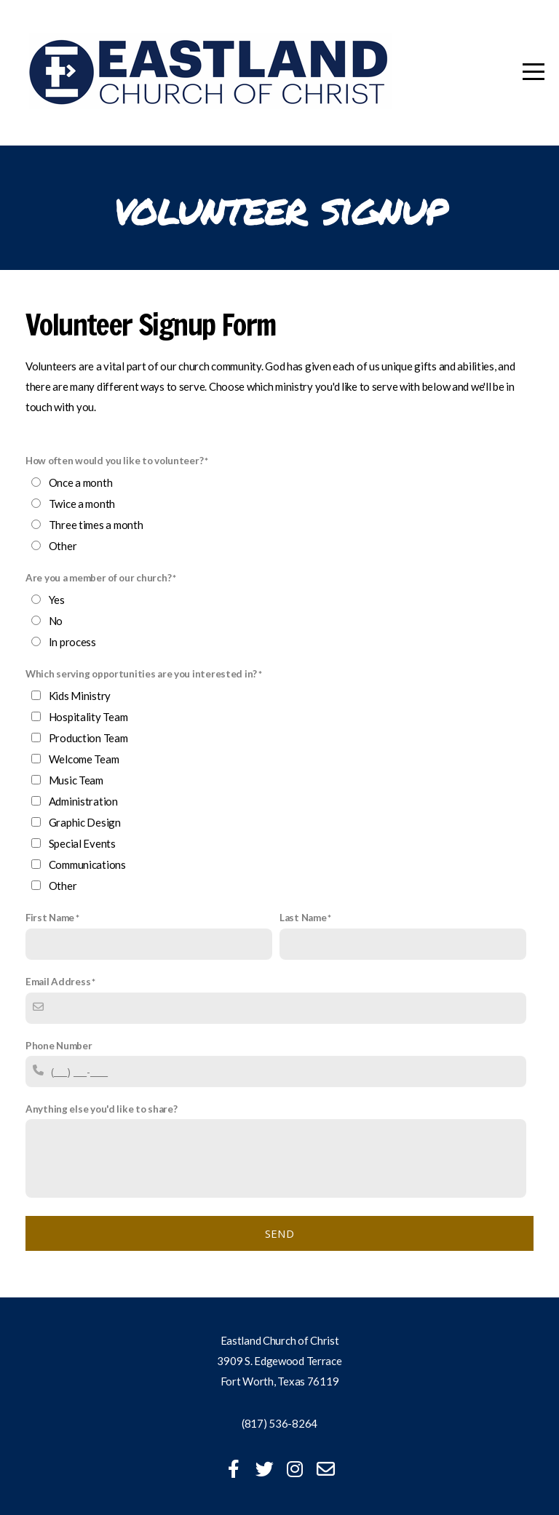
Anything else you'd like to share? (101, 1109)
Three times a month (96, 524)
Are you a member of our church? (98, 578)
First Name (49, 917)
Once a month (81, 482)
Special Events (82, 843)
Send (279, 1233)
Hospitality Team (88, 716)
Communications (87, 864)
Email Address (57, 981)
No (56, 620)
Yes (57, 599)
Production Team (88, 737)
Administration (83, 801)
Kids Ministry (80, 695)
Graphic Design (85, 822)
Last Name (303, 917)
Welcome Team (84, 759)
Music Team (76, 780)
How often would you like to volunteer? (114, 460)
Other (63, 545)
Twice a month (82, 503)
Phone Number (58, 1045)
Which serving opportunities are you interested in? (141, 674)
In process (72, 641)
